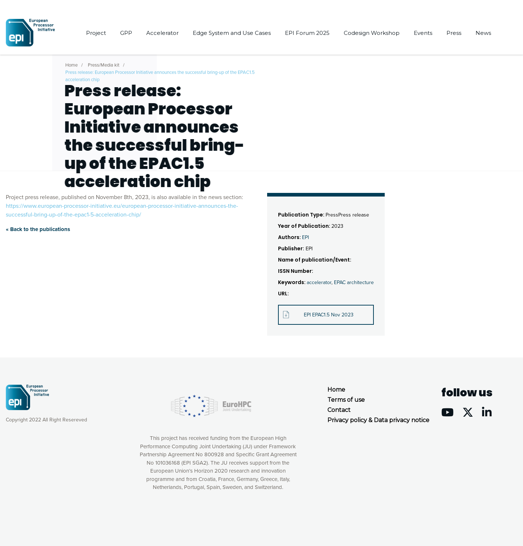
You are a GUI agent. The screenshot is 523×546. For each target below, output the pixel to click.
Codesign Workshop (372, 32)
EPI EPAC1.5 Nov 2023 (329, 315)
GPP (126, 32)
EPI (305, 237)
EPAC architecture (354, 282)
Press (453, 32)
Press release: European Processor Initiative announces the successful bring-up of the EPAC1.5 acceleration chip (160, 73)
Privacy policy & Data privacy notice (378, 420)
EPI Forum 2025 (307, 32)
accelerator (319, 282)
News (483, 32)
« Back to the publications (38, 229)
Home (71, 63)
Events (423, 32)
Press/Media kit (103, 63)
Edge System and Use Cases (232, 32)
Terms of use (346, 399)
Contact (339, 410)
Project (96, 32)
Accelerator (162, 32)
